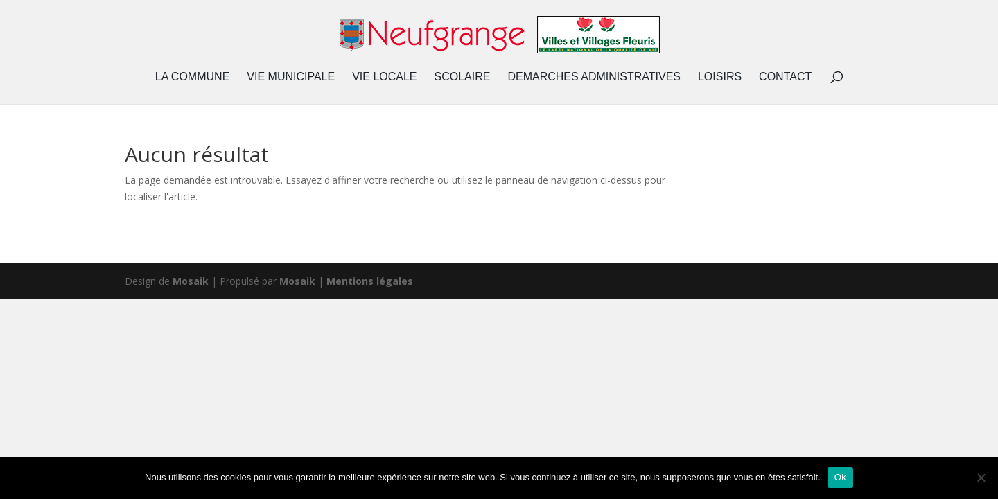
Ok (840, 477)
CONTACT (785, 77)
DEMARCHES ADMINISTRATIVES (594, 77)
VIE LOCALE (384, 77)
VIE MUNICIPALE (291, 77)
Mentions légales (369, 281)
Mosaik (191, 281)
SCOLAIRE (463, 77)
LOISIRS (720, 77)
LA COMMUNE (192, 77)
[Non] (981, 477)
